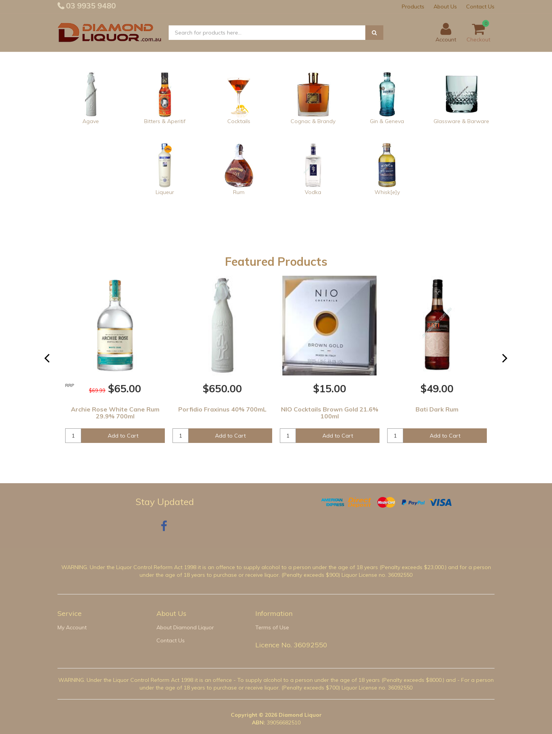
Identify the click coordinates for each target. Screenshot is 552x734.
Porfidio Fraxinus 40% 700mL (222, 409)
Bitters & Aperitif (165, 121)
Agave (90, 121)
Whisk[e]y (387, 192)
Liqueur (165, 192)
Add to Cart (123, 435)
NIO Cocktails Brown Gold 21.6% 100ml (329, 412)
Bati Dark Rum (437, 409)
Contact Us (480, 6)
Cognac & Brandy (313, 121)
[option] (115, 364)
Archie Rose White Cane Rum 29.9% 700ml (115, 412)
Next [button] (510, 361)
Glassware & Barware (461, 121)
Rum (239, 192)
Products (413, 6)
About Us (445, 6)
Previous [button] (51, 361)
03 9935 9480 (90, 5)
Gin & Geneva (387, 121)
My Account (72, 627)
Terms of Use (272, 627)
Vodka (313, 192)
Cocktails (238, 121)
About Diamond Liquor (185, 627)
